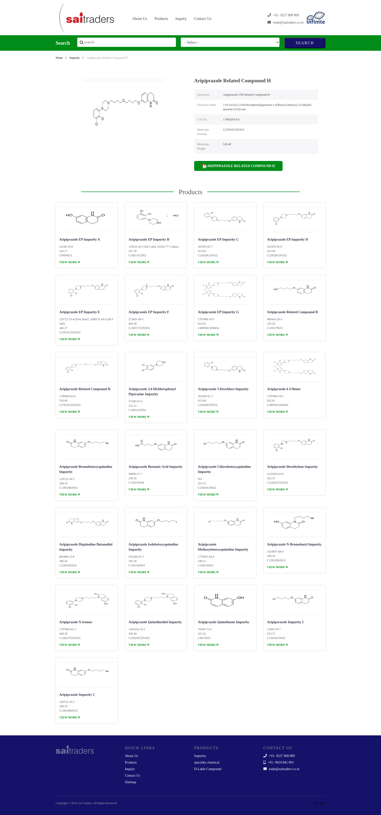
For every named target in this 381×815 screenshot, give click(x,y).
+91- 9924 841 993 (278, 762)
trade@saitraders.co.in (281, 769)
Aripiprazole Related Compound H (238, 166)
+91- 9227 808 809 (279, 756)
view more (69, 262)
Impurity (74, 57)
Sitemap (130, 782)
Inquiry (181, 19)
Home (59, 57)
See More (319, 803)
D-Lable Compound (207, 769)
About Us (139, 19)
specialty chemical (206, 762)
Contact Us (203, 19)
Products (161, 19)
